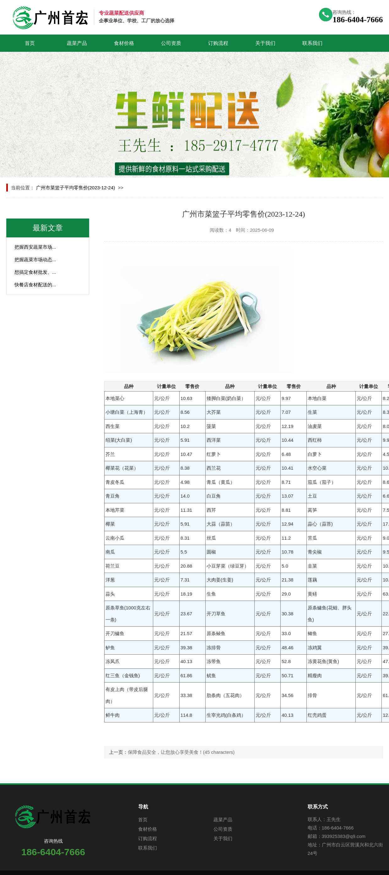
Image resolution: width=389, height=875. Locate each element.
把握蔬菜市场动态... (35, 259)
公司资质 (171, 43)
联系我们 (312, 43)
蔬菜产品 (77, 43)
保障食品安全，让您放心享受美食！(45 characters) (181, 752)
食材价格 (124, 43)
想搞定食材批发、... (35, 272)
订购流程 (218, 43)
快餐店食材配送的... (35, 284)
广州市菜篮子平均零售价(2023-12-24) (75, 187)
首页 (30, 43)
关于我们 (265, 43)
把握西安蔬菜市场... (35, 247)
